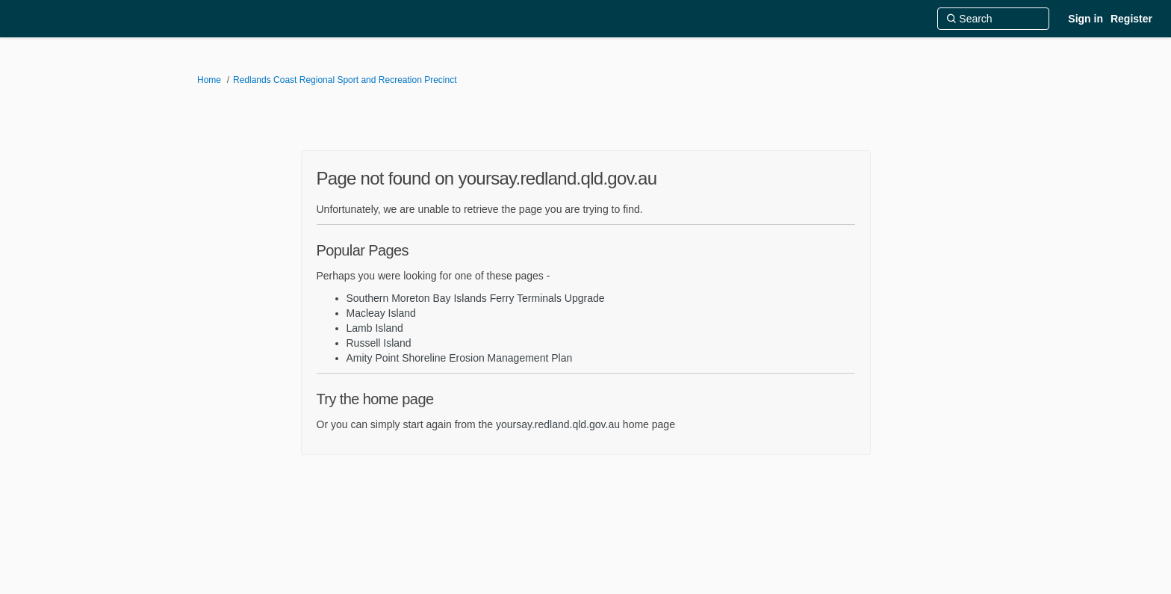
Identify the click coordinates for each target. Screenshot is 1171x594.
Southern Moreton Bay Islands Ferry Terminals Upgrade (476, 298)
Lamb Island (375, 328)
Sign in (1085, 19)
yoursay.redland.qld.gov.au (558, 424)
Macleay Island (381, 313)
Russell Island (379, 343)
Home (209, 80)
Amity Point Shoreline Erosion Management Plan (460, 358)
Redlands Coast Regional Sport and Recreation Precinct (345, 80)
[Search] (993, 18)
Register (1131, 19)
